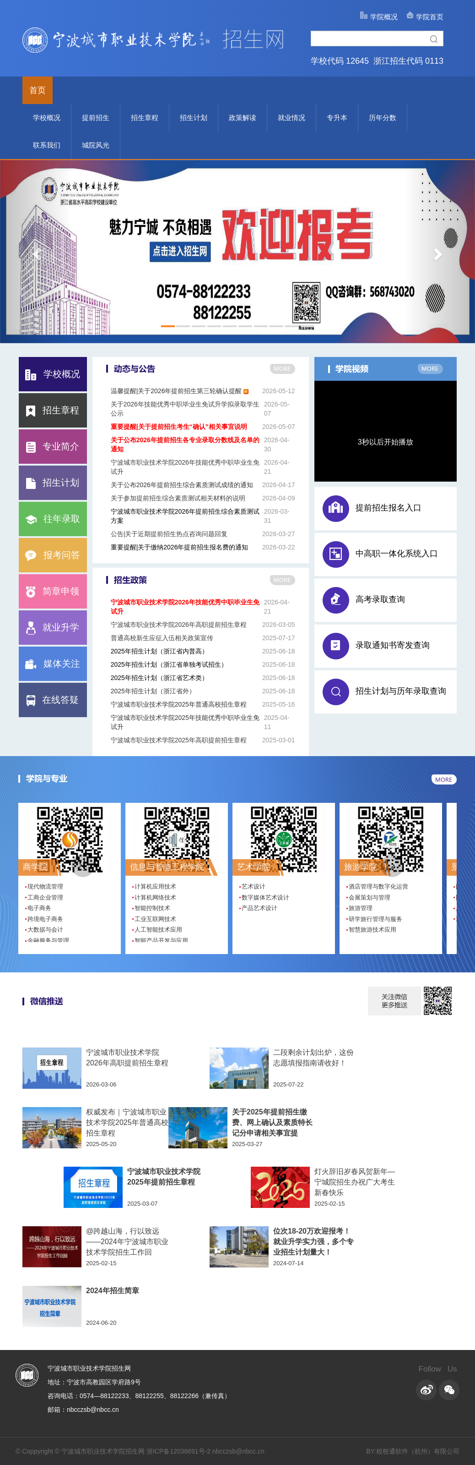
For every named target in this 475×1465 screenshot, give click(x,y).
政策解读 (242, 117)
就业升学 (53, 627)
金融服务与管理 (48, 940)
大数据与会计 (45, 929)
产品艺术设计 (259, 908)
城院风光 (95, 145)
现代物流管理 (45, 886)
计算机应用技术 (155, 886)
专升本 (337, 117)
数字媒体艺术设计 (265, 897)
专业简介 (53, 446)
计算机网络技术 (155, 897)
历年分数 (382, 117)
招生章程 (144, 117)
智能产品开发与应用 (161, 940)
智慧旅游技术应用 (372, 929)
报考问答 (52, 555)
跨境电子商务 (45, 919)
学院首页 (429, 17)
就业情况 (291, 117)
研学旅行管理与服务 (375, 919)
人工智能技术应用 (158, 929)
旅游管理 (360, 908)
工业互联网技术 (155, 919)
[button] (392, 865)
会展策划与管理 (369, 897)
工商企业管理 (45, 897)
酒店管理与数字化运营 (378, 886)
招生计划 (193, 117)
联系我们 (46, 145)
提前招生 (95, 117)
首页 (37, 90)
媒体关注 (52, 663)
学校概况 (46, 117)
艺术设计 (253, 886)
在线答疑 (53, 700)
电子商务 (39, 908)
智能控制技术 (152, 908)
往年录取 (53, 519)
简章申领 (52, 591)
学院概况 (384, 17)
